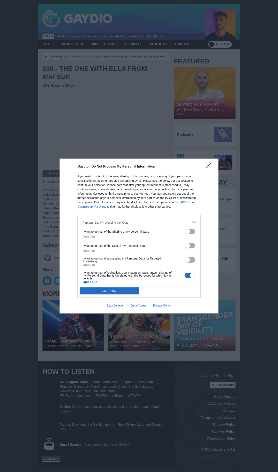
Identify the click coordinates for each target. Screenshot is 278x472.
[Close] (210, 167)
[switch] (190, 231)
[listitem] (139, 222)
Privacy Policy (162, 305)
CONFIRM (109, 291)
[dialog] (139, 236)
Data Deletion (115, 305)
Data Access (139, 305)
